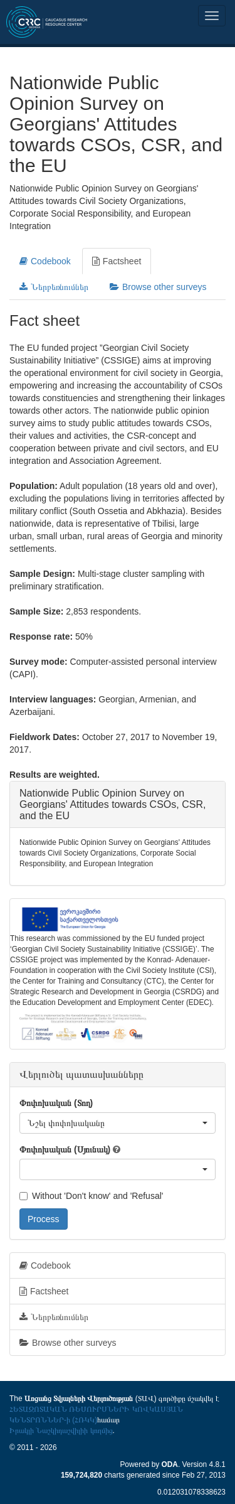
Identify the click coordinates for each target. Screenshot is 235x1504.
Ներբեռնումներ (53, 287)
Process (44, 1219)
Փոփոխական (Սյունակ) (64, 1149)
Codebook (45, 261)
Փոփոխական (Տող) (56, 1103)
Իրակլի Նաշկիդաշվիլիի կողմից (61, 1430)
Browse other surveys (158, 287)
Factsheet (116, 261)
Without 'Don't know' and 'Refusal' (91, 1196)
